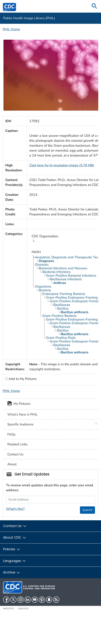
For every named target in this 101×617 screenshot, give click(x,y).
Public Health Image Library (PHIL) (29, 18)
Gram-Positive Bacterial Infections (71, 275)
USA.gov (23, 608)
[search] (94, 6)
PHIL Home (11, 29)
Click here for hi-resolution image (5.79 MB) (61, 165)
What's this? (15, 509)
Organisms (43, 286)
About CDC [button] (14, 537)
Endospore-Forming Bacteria (63, 294)
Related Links (17, 444)
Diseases (42, 264)
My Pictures (19, 404)
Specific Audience (20, 424)
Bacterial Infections (56, 272)
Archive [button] (11, 572)
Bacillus (63, 308)
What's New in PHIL (22, 414)
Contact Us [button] (15, 526)
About (11, 464)
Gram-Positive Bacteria (59, 316)
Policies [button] (11, 549)
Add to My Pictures (22, 379)
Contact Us (15, 454)
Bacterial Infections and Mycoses (63, 268)
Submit (87, 510)
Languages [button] (14, 560)
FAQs (11, 434)
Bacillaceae (61, 305)
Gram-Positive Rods (61, 337)
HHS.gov (8, 608)
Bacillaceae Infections (66, 279)
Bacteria (45, 290)
